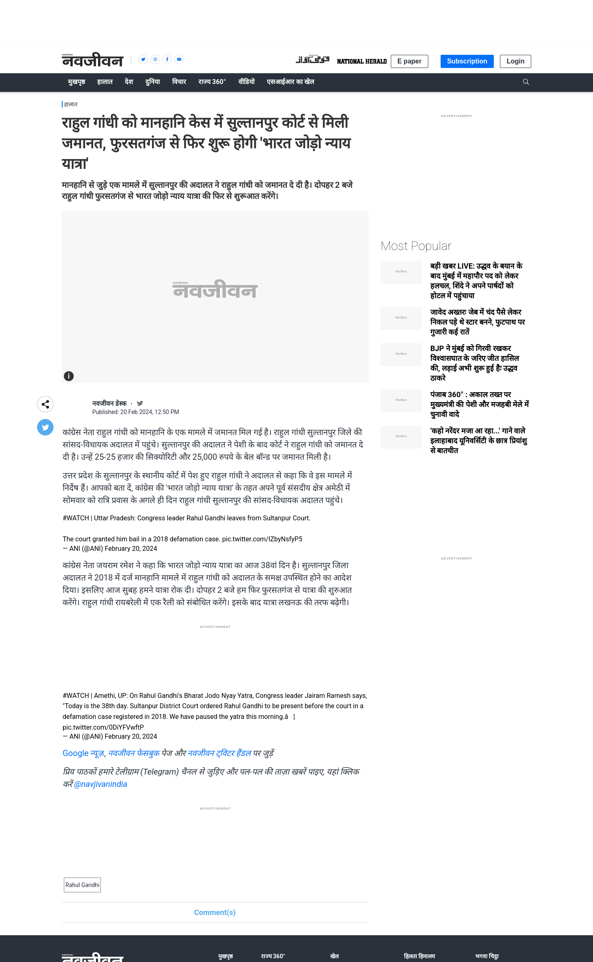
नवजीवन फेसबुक (133, 753)
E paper (409, 61)
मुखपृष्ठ (225, 956)
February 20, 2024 (131, 548)
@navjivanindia (100, 784)
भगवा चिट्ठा (487, 956)
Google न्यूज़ (83, 753)
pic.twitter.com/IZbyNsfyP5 (262, 539)
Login (516, 61)
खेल (334, 956)
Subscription (467, 61)
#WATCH (76, 518)
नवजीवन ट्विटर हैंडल (219, 753)
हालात (70, 104)
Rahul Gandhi (82, 885)
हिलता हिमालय (419, 956)
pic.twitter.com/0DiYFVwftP (103, 727)
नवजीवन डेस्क (109, 403)
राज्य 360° (273, 956)
